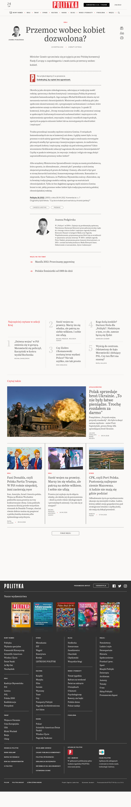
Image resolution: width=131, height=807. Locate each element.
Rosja (6, 734)
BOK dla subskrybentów (14, 761)
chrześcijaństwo (39, 207)
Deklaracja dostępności (46, 761)
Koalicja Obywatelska (13, 683)
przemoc (57, 207)
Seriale (39, 686)
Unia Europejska (11, 723)
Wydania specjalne (12, 646)
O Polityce (8, 766)
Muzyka (39, 679)
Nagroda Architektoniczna (48, 705)
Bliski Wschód (10, 731)
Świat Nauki (9, 661)
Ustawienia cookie (43, 770)
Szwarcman (73, 646)
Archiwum (104, 676)
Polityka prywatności (45, 757)
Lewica (7, 690)
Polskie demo (74, 701)
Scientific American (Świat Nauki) (48, 729)
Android (75, 758)
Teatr (38, 694)
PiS (5, 686)
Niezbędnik (9, 668)
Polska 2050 (9, 698)
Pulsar (39, 723)
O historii (72, 690)
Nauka (64, 13)
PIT (37, 646)
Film (38, 683)
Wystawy (40, 690)
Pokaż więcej (65, 533)
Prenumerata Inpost (82, 586)
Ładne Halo (75, 782)
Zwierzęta (104, 672)
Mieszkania (41, 642)
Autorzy (103, 680)
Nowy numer (18, 13)
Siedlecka (72, 642)
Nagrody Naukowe (44, 737)
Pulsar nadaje (74, 705)
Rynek (45, 13)
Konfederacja (10, 701)
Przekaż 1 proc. (106, 661)
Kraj (28, 13)
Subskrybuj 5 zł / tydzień (96, 5)
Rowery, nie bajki (75, 698)
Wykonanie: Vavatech (88, 782)
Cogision (69, 782)
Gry (37, 698)
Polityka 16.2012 (37, 197)
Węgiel (39, 650)
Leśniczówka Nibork (34, 782)
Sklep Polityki (106, 691)
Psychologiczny (75, 694)
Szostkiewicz (74, 650)
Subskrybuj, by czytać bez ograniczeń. (54, 79)
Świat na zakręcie (76, 683)
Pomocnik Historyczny (14, 650)
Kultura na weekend (77, 679)
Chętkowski (73, 657)
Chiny (6, 738)
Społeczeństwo (106, 657)
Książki (39, 675)
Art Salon (40, 709)
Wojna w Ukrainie (12, 720)
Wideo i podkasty (86, 13)
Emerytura (41, 653)
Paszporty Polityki (44, 701)
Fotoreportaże (106, 650)
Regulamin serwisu (43, 748)
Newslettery (105, 642)
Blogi (73, 13)
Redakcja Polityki (11, 748)
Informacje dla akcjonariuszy (48, 766)
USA (6, 727)
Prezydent (8, 705)
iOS (69, 758)
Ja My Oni (8, 665)
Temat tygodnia (75, 675)
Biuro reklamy (10, 752)
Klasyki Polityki (107, 668)
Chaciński (72, 653)
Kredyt (39, 657)
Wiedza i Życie (10, 657)
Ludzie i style (106, 646)
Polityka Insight (18, 782)
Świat (36, 13)
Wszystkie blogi (75, 661)
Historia (103, 653)
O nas (102, 687)
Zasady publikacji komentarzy (48, 752)
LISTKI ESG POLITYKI (46, 661)
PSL (6, 694)
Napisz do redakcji (11, 757)
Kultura (54, 13)
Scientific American (13, 653)
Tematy (103, 683)
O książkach (73, 686)
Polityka (8, 642)
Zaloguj (118, 5)
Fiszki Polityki (105, 758)
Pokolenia (101, 13)
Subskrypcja (101, 586)
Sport (102, 665)
